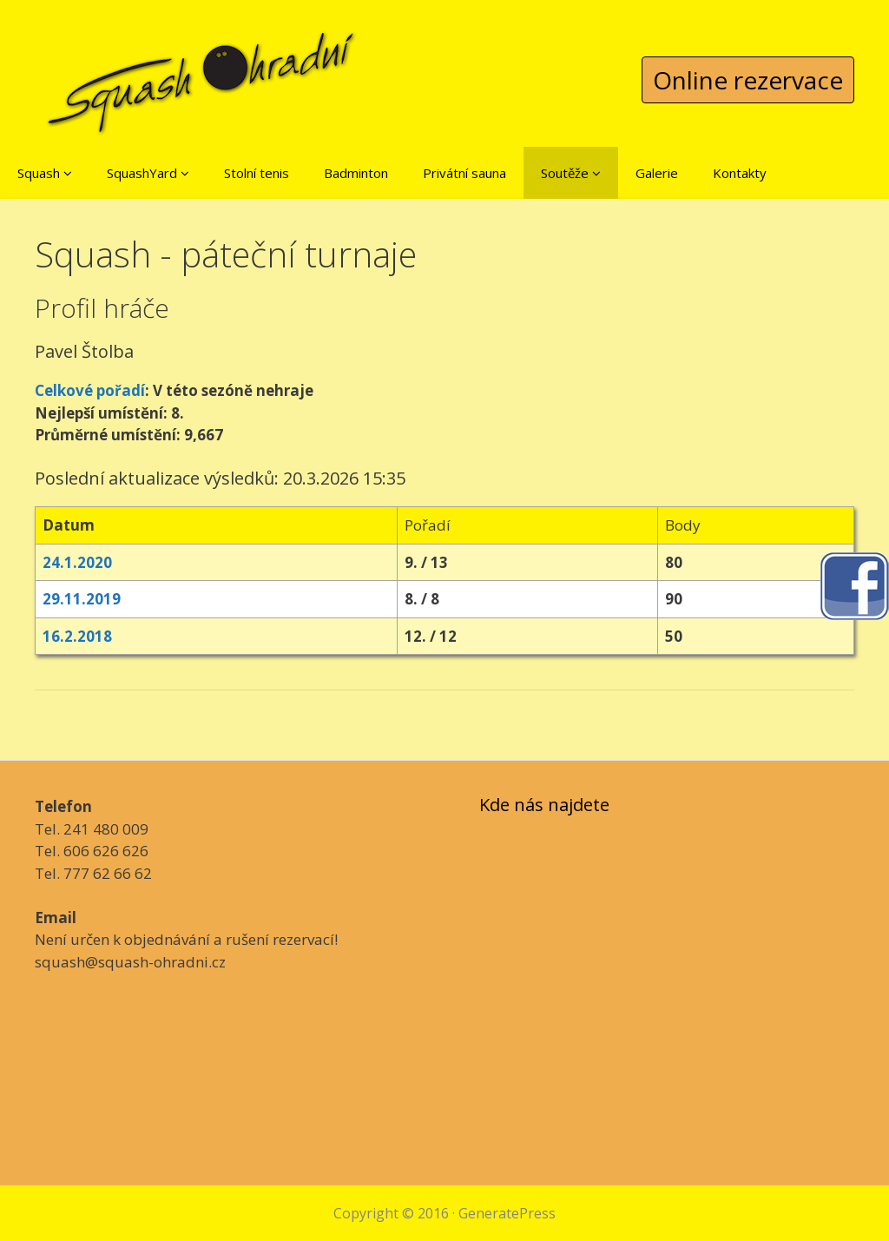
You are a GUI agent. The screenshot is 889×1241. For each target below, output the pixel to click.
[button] (67, 173)
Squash (44, 173)
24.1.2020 (77, 562)
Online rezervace (748, 79)
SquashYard (148, 173)
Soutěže (571, 173)
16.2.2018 (77, 636)
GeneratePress (507, 1213)
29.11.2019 (82, 599)
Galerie (656, 173)
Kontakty (740, 173)
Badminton (356, 173)
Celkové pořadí (90, 390)
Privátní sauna (464, 173)
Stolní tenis (256, 173)
